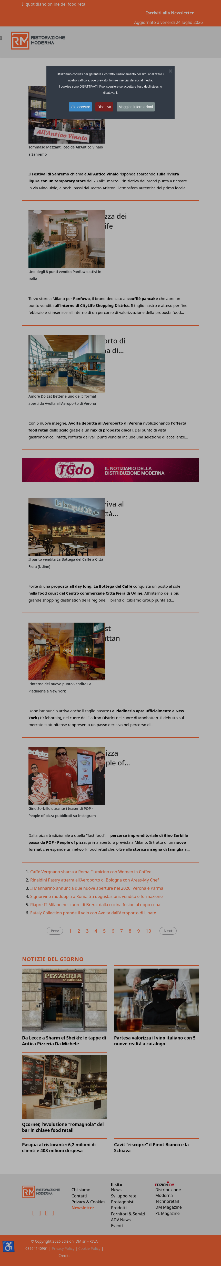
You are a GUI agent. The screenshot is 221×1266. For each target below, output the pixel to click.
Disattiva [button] (104, 107)
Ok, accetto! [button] (80, 107)
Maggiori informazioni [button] (136, 107)
